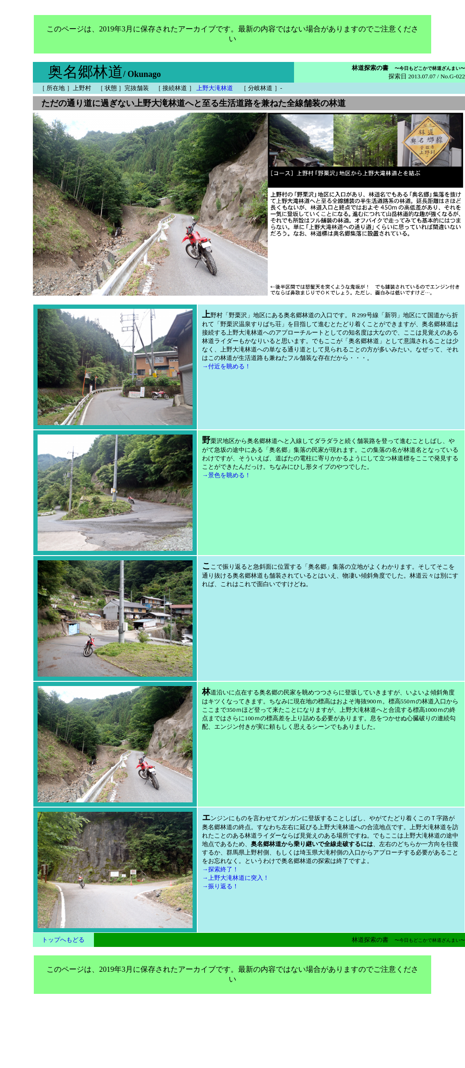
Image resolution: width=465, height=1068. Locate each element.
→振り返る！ (220, 886)
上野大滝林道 (214, 88)
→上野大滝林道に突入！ (235, 877)
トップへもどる (63, 939)
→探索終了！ (220, 869)
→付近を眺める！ (226, 366)
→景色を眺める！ (226, 475)
